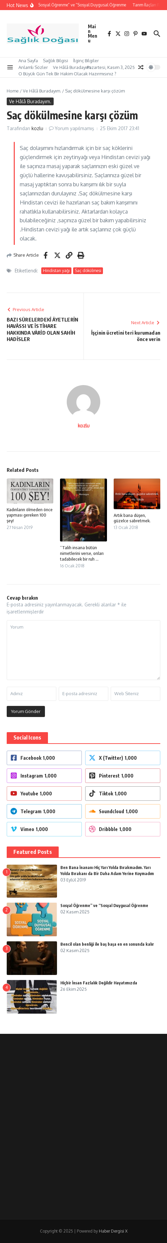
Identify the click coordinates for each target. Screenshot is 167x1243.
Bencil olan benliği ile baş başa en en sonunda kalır (107, 944)
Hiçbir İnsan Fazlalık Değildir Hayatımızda (98, 982)
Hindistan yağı (56, 270)
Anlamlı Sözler (33, 67)
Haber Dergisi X (113, 1231)
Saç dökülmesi (88, 270)
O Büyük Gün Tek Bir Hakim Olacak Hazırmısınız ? (67, 73)
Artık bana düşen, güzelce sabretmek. (132, 518)
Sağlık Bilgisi (55, 60)
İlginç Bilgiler (86, 60)
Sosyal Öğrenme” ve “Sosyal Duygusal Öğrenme (104, 905)
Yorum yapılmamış (74, 128)
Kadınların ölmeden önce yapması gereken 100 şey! (30, 515)
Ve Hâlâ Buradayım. (72, 67)
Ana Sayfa (28, 60)
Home (13, 90)
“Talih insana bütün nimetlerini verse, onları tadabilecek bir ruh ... (82, 553)
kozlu (37, 128)
